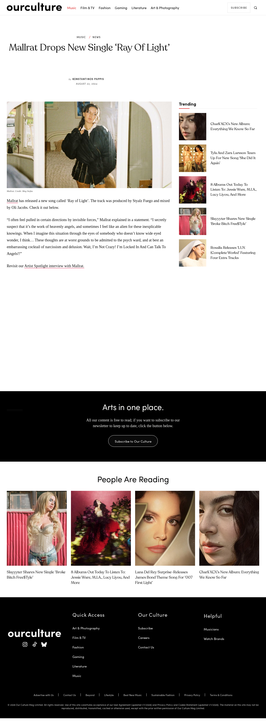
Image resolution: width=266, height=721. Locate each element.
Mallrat (12, 201)
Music (81, 37)
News (97, 37)
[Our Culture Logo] (34, 7)
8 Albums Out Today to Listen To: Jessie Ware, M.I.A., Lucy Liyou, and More (234, 190)
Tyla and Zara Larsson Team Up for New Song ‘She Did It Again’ (233, 158)
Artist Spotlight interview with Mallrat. (54, 266)
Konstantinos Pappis (88, 79)
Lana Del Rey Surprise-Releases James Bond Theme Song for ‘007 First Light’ (164, 580)
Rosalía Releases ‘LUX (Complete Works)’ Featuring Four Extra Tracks (233, 253)
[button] (255, 7)
